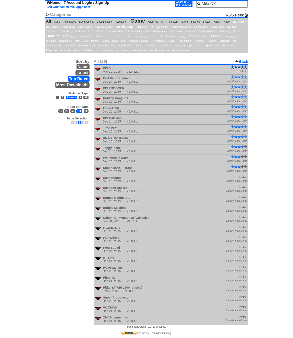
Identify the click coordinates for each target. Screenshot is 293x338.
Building (231, 26)
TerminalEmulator (69, 50)
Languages (231, 36)
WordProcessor (181, 50)
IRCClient (193, 36)
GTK (163, 21)
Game (137, 21)
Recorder (71, 45)
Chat (90, 31)
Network (173, 21)
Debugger (190, 31)
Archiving (141, 26)
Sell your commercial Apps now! (69, 7)
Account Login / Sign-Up (86, 3)
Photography (158, 40)
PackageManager (138, 40)
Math (77, 40)
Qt (234, 40)
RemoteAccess (87, 45)
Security (151, 45)
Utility (217, 21)
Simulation (180, 45)
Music (106, 40)
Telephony (51, 50)
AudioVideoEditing (181, 26)
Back (241, 61)
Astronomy (162, 26)
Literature (51, 40)
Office (184, 21)
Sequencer (165, 45)
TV (97, 50)
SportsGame (195, 45)
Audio (57, 21)
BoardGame (217, 26)
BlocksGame (201, 26)
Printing (199, 40)
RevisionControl (107, 45)
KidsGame (216, 36)
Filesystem (85, 36)
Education (121, 21)
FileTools (99, 36)
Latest (83, 72)
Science (139, 45)
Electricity (225, 31)
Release (71, 97)
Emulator (53, 36)
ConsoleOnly (135, 31)
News (115, 40)
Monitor (95, 40)
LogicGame (65, 40)
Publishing (224, 40)
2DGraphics (239, 21)
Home (53, 3)
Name (83, 66)
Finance (128, 36)
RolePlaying (125, 45)
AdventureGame (104, 26)
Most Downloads (72, 85)
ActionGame (85, 26)
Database (176, 31)
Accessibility (68, 26)
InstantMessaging (175, 36)
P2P (123, 40)
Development (86, 21)
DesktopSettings (207, 31)
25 (66, 111)
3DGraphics (52, 26)
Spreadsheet (212, 45)
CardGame (79, 31)
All (48, 21)
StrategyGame (230, 45)
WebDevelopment (159, 50)
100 (79, 111)
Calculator (51, 31)
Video (226, 21)
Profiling (211, 40)
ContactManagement (156, 31)
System (207, 21)
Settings (195, 21)
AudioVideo (69, 21)
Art (151, 26)
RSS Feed (235, 15)
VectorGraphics (111, 50)
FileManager (70, 36)
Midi (85, 40)
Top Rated (79, 79)
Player (171, 40)
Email (236, 31)
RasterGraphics (54, 45)
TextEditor (87, 50)
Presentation (185, 40)
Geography (141, 36)
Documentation (105, 21)
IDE (161, 36)
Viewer (126, 50)
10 (60, 111)
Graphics (153, 21)
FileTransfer (113, 36)
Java (204, 36)
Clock (99, 31)
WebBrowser (140, 50)
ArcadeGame (124, 26)
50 (72, 111)
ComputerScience (115, 31)
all (86, 111)
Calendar (65, 31)
